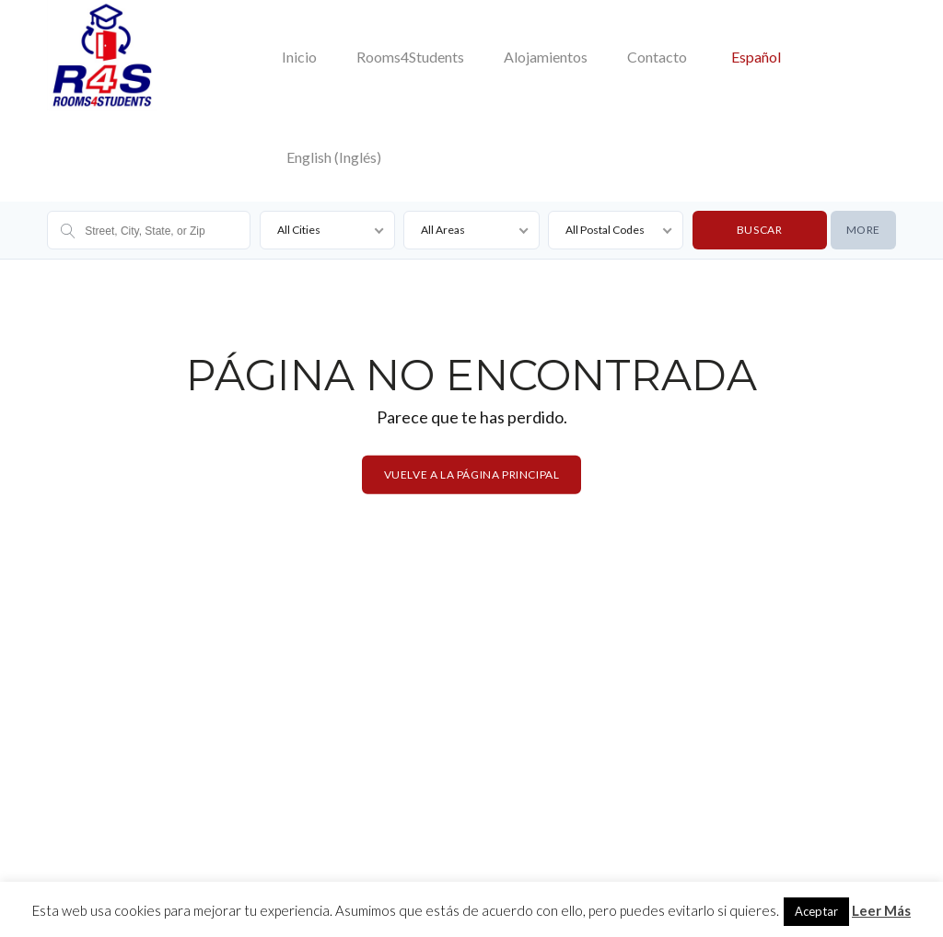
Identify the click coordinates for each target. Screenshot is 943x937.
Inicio (299, 56)
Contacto (657, 56)
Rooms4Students (410, 56)
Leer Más (881, 910)
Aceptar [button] (816, 911)
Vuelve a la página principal (472, 474)
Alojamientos (546, 56)
